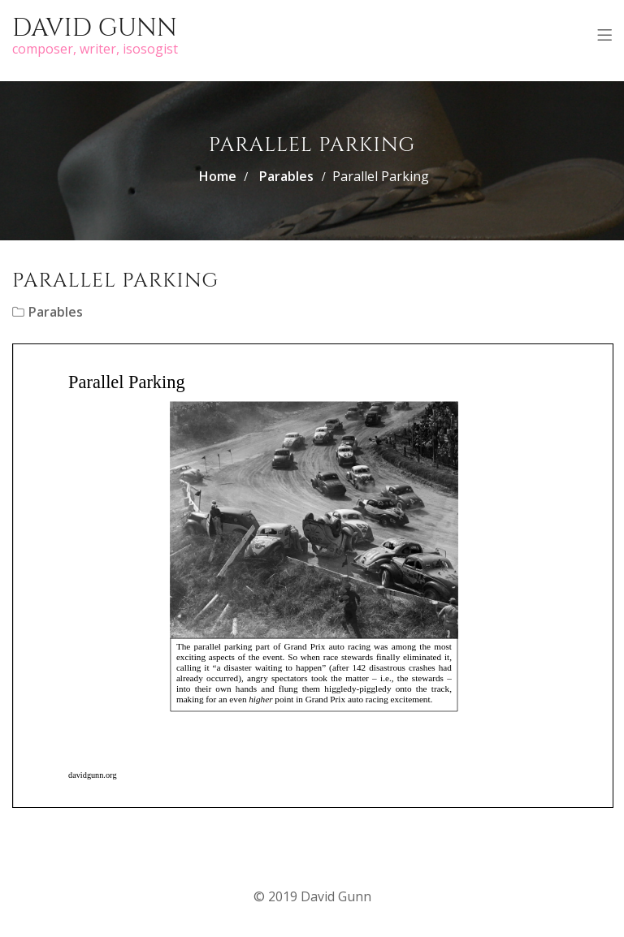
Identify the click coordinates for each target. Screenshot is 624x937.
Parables (286, 176)
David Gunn (94, 28)
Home (217, 176)
